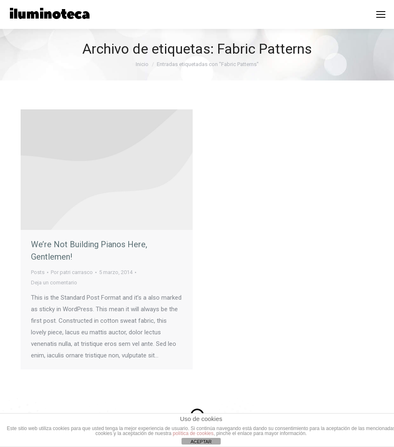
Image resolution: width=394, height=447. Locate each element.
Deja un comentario (54, 282)
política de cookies (193, 433)
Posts (38, 272)
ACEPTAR (201, 441)
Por (72, 272)
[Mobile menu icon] (381, 14)
